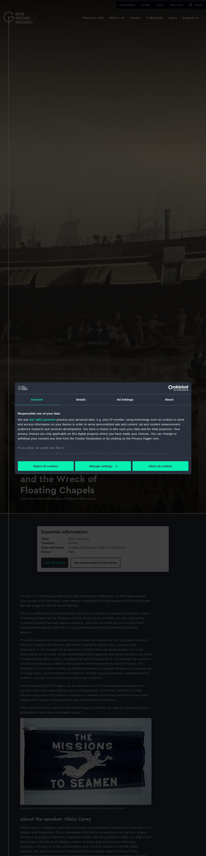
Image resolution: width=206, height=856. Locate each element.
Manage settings (103, 466)
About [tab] (169, 399)
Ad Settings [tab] (125, 399)
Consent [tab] (37, 399)
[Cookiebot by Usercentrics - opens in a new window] (171, 388)
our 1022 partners (42, 419)
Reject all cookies (45, 466)
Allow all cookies (160, 466)
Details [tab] (81, 399)
